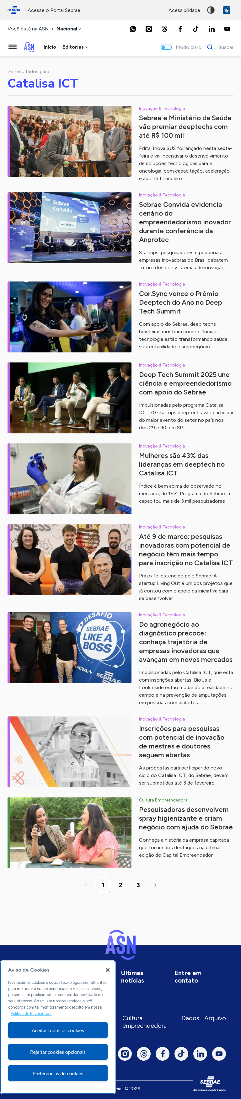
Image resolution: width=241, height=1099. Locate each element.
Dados (190, 1018)
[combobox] (69, 29)
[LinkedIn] (211, 29)
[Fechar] (108, 970)
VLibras (226, 10)
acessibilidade (184, 10)
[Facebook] (180, 29)
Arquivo (215, 1018)
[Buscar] (218, 47)
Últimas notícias (132, 976)
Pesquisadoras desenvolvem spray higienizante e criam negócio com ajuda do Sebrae (186, 818)
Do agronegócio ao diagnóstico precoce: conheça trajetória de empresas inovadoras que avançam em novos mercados (186, 642)
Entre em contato (187, 976)
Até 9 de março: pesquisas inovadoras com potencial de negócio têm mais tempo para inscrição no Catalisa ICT (186, 549)
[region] (58, 1027)
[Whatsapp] (133, 29)
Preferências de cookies (58, 1073)
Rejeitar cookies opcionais (58, 1052)
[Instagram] (148, 29)
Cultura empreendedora (144, 1021)
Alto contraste (211, 10)
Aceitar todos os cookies (58, 1030)
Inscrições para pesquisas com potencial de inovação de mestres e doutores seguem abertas (181, 741)
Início (50, 47)
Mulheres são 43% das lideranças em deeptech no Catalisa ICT (182, 464)
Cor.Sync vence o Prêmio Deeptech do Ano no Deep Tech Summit (180, 302)
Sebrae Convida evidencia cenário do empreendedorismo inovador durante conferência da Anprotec (185, 222)
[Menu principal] (13, 47)
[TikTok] (196, 29)
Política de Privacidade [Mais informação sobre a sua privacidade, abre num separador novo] (31, 1013)
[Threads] (164, 29)
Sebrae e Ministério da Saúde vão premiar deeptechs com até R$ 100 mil (185, 127)
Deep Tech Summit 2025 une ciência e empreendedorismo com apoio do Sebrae (185, 383)
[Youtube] (227, 29)
